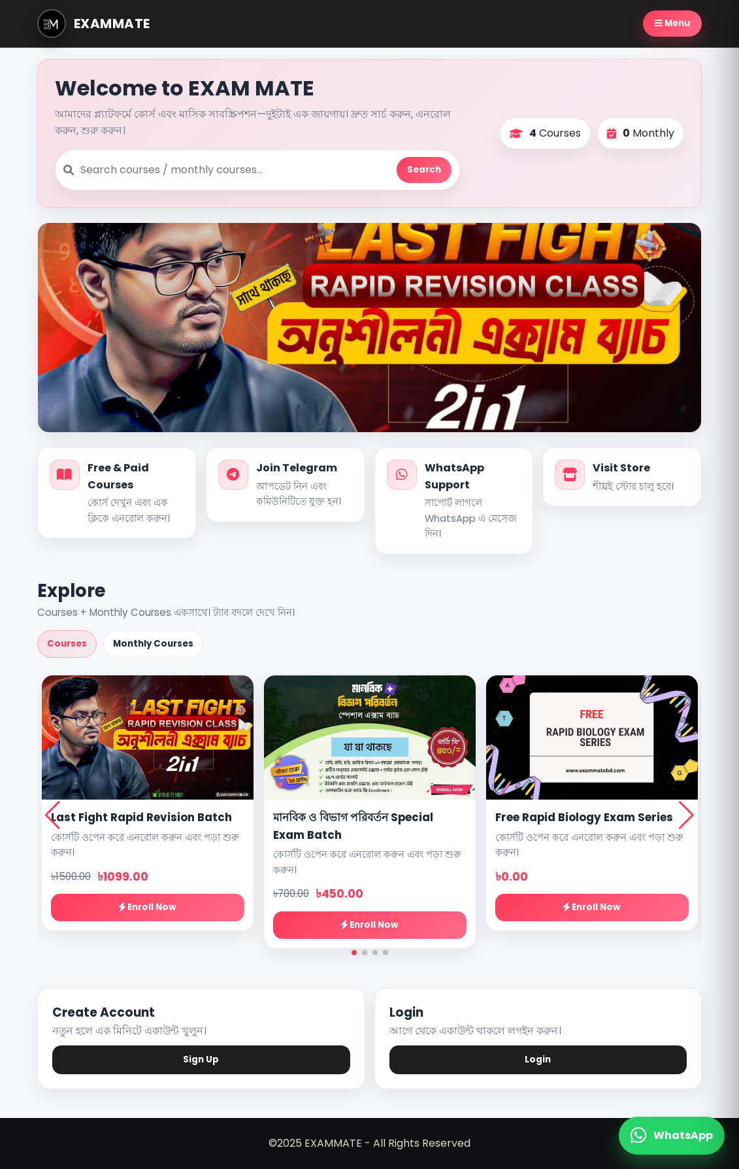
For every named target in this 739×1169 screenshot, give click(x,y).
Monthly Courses (153, 643)
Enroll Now (147, 907)
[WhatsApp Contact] (672, 1136)
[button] (354, 952)
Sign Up (201, 1059)
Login (538, 1059)
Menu (672, 23)
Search (424, 169)
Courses (67, 643)
